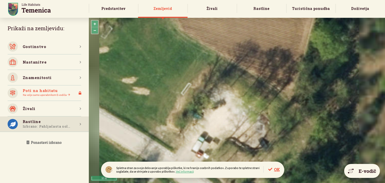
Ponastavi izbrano (44, 142)
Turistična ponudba (311, 8)
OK (277, 169)
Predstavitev (114, 8)
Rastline (262, 8)
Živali (212, 8)
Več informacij (185, 171)
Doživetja (360, 8)
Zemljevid (163, 8)
